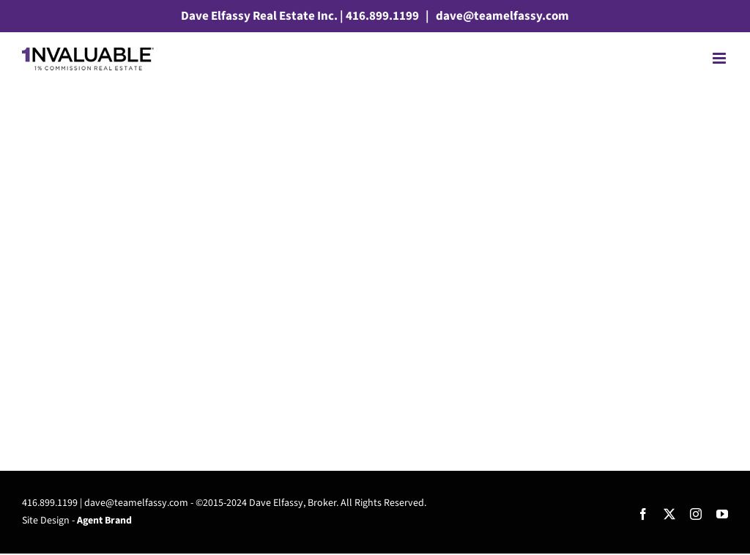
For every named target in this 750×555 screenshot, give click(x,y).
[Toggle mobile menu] (720, 58)
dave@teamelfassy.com (501, 16)
